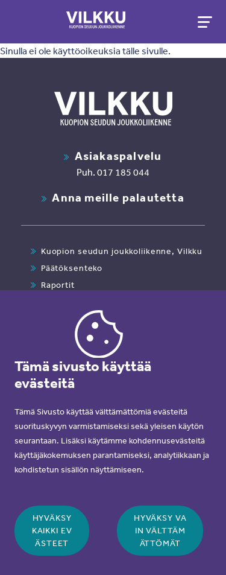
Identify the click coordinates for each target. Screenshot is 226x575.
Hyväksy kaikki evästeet (52, 530)
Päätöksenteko (71, 267)
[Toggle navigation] (203, 21)
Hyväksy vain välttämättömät (160, 530)
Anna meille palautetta (118, 197)
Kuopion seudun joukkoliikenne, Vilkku (121, 251)
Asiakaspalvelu (118, 155)
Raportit (58, 284)
